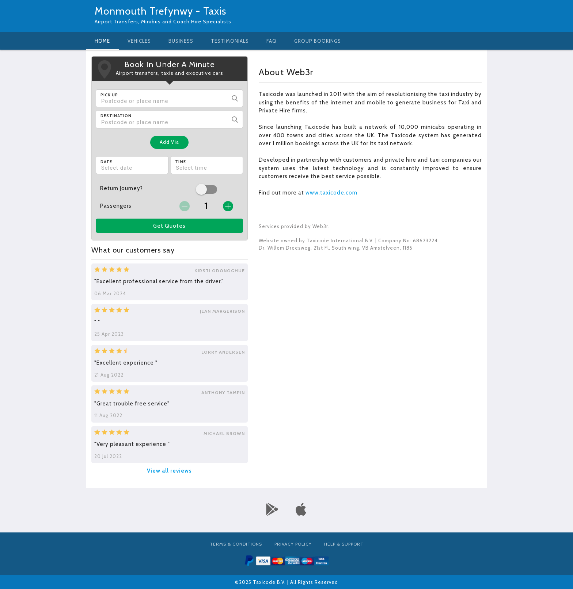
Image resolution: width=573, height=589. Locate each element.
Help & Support (344, 544)
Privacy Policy (293, 544)
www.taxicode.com (331, 192)
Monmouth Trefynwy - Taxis (160, 11)
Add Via (169, 142)
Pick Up (109, 94)
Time (180, 161)
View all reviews (169, 470)
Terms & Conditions (236, 544)
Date (106, 161)
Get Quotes (169, 226)
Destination (116, 115)
